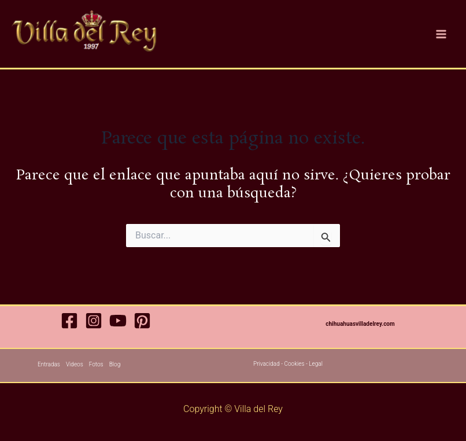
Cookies (294, 364)
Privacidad (266, 364)
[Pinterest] (142, 320)
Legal (316, 364)
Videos (74, 364)
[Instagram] (93, 320)
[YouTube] (118, 320)
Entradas (49, 364)
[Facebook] (69, 320)
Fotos (96, 364)
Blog (115, 364)
